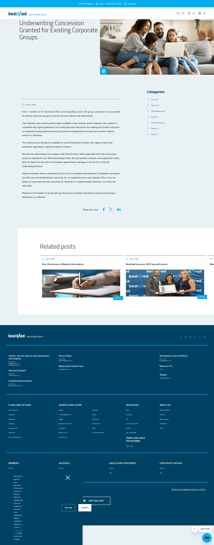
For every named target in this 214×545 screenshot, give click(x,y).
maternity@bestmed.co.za (70, 373)
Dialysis (95, 443)
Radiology (63, 432)
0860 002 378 (134, 3)
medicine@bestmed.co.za (19, 369)
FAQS (128, 432)
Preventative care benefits (103, 449)
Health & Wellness (163, 111)
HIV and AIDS (97, 421)
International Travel (67, 455)
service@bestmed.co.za (19, 382)
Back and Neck (65, 443)
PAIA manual (27, 510)
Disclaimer (13, 510)
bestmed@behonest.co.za (171, 363)
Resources (13, 487)
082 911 (98, 3)
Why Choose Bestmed (169, 421)
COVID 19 (163, 443)
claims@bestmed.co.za (18, 366)
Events (157, 134)
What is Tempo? (132, 464)
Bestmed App (131, 426)
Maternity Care (98, 432)
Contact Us (130, 443)
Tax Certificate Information (137, 438)
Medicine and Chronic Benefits (71, 438)
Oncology (63, 421)
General (158, 105)
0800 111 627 (165, 360)
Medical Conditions (162, 122)
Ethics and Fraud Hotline (136, 449)
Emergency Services (67, 449)
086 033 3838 (64, 360)
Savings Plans (14, 438)
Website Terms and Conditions (111, 510)
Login (11, 493)
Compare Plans (15, 449)
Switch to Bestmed (16, 421)
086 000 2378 (14, 363)
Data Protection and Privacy (49, 510)
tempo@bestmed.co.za (169, 383)
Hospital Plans (15, 426)
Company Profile (166, 438)
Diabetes (96, 426)
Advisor (157, 116)
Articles (129, 421)
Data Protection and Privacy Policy (74, 539)
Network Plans (14, 432)
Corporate (158, 128)
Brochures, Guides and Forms (21, 455)
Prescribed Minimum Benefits (71, 426)
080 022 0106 (14, 392)
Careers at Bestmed (168, 432)
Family (157, 99)
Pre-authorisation (99, 438)
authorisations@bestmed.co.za (22, 395)
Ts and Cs (53, 539)
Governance (165, 426)
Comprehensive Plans (18, 443)
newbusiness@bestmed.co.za (71, 363)
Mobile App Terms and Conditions (79, 510)
